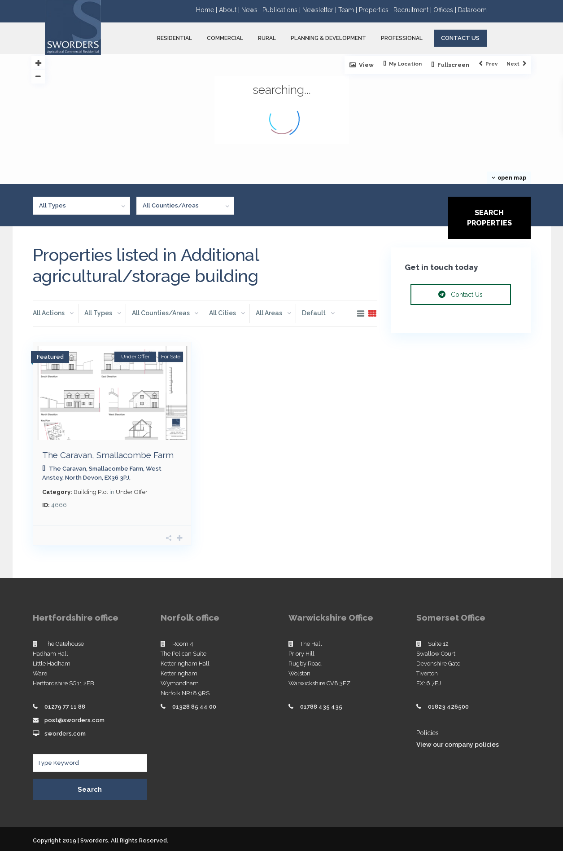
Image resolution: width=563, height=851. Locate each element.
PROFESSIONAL (402, 38)
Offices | (445, 9)
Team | (348, 9)
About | (230, 9)
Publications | (282, 9)
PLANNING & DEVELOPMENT (328, 38)
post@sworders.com (74, 717)
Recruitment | (413, 9)
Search (90, 786)
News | (251, 9)
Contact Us (460, 38)
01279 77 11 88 (64, 703)
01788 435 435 (321, 703)
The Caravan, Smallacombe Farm (108, 454)
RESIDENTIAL (174, 38)
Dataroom (472, 9)
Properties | (376, 9)
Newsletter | (320, 9)
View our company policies (457, 741)
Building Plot (91, 490)
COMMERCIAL (225, 38)
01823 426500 (448, 703)
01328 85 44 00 (194, 703)
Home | (207, 9)
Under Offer (132, 490)
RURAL (267, 38)
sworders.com (65, 730)
